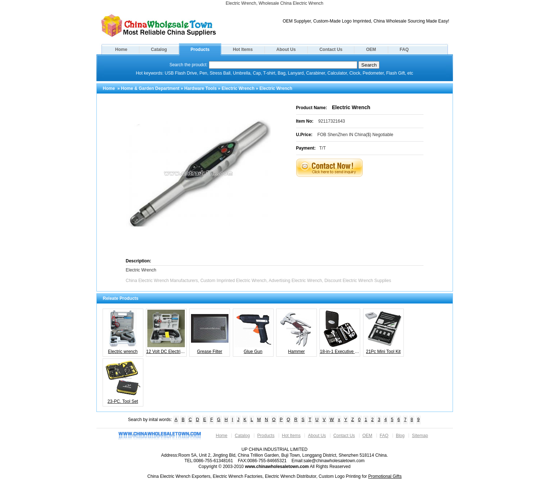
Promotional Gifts (385, 476)
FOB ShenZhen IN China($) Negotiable (355, 134)
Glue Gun (253, 332)
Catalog (159, 49)
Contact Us (330, 49)
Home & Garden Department (150, 88)
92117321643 (331, 121)
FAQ (404, 49)
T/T (322, 148)
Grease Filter (209, 332)
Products (200, 49)
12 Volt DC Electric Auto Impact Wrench (166, 332)
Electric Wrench (238, 88)
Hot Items (243, 49)
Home (121, 49)
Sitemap (420, 435)
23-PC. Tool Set (123, 382)
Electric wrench (123, 332)
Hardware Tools (200, 88)
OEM (371, 49)
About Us (286, 49)
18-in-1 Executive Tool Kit (340, 332)
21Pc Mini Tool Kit (383, 332)
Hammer (296, 332)
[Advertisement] (369, 195)
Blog (400, 435)
